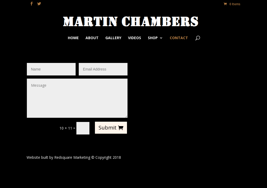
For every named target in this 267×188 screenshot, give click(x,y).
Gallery (113, 38)
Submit (108, 127)
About (92, 38)
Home (73, 38)
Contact (179, 38)
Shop (153, 38)
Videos (134, 38)
